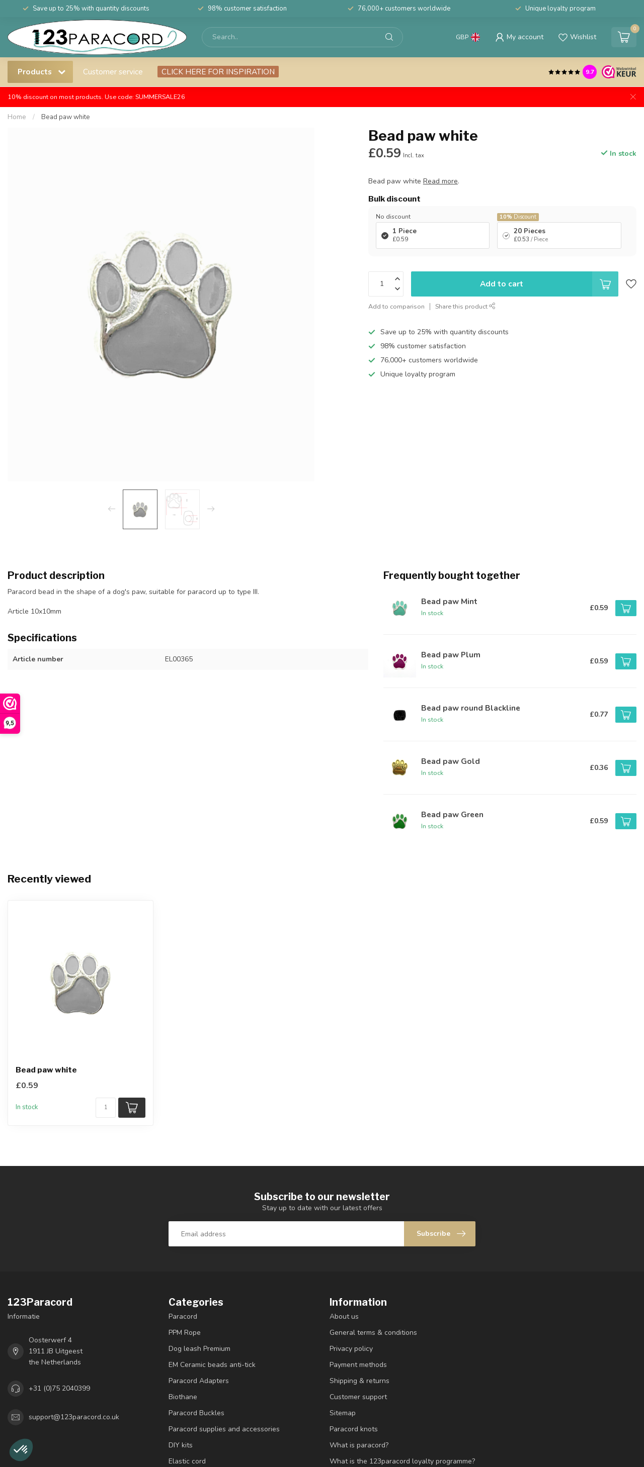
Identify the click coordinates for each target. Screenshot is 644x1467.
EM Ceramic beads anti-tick (212, 1365)
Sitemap (343, 1413)
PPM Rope (185, 1332)
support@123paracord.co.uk (74, 1417)
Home (17, 117)
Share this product (465, 306)
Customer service (113, 71)
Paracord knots (354, 1429)
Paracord (183, 1316)
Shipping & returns (359, 1381)
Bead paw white (65, 117)
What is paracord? (359, 1445)
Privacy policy (351, 1348)
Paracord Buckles (196, 1413)
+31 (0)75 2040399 (59, 1388)
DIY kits (181, 1445)
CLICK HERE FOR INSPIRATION (218, 71)
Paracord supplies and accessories (224, 1429)
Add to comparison (396, 306)
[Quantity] (106, 1108)
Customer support (358, 1397)
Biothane (183, 1397)
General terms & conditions (373, 1332)
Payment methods (358, 1365)
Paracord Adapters (199, 1381)
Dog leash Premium (199, 1348)
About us (344, 1316)
